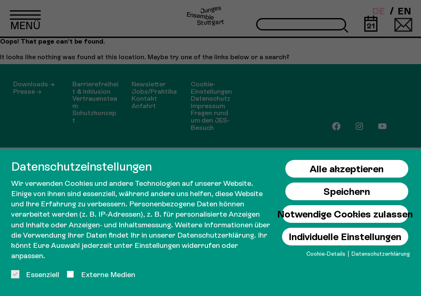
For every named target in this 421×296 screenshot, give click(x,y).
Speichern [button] (346, 191)
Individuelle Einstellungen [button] (345, 236)
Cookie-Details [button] (326, 254)
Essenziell (35, 274)
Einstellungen (157, 245)
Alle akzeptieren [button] (347, 168)
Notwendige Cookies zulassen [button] (345, 214)
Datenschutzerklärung (215, 235)
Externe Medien (100, 274)
